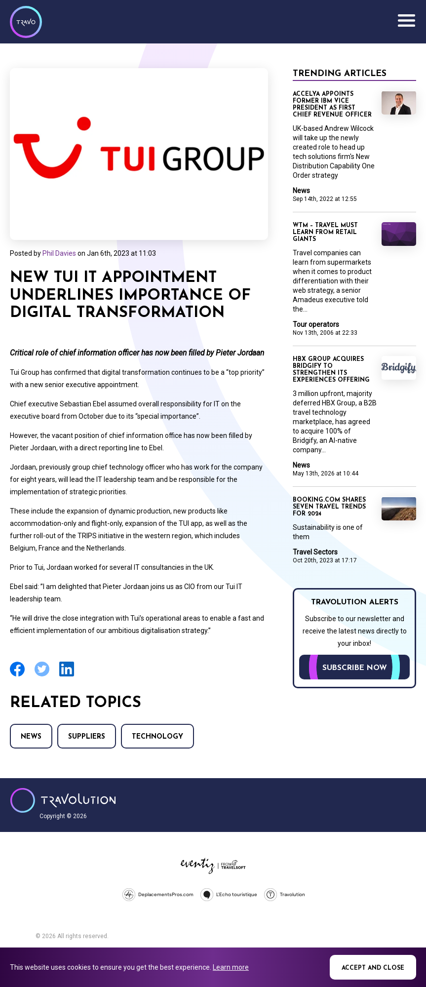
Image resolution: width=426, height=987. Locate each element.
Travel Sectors (315, 552)
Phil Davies (59, 253)
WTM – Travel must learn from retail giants (325, 232)
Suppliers (86, 737)
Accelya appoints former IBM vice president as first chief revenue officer (332, 104)
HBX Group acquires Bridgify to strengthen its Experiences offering (331, 369)
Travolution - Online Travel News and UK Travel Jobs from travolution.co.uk (63, 800)
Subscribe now (354, 668)
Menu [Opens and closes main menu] (406, 21)
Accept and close (373, 968)
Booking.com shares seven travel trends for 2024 (329, 507)
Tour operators (316, 324)
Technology (157, 737)
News (31, 737)
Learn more (231, 967)
